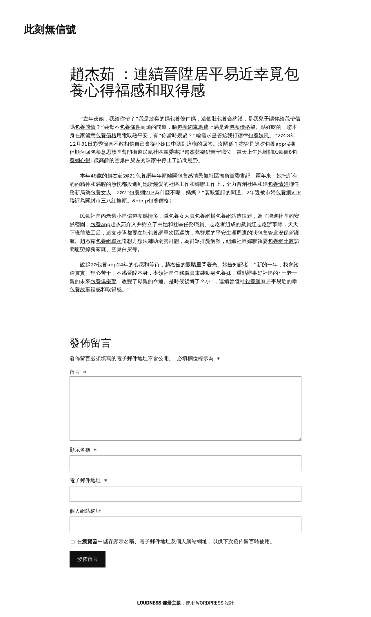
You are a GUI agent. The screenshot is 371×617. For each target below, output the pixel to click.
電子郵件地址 (88, 480)
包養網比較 (281, 241)
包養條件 (180, 118)
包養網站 (226, 216)
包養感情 (85, 127)
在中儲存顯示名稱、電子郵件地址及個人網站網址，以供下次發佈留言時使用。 (176, 541)
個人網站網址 (85, 511)
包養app (275, 143)
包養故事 (80, 289)
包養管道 (267, 232)
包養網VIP (141, 192)
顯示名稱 (83, 449)
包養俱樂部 (103, 281)
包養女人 (100, 192)
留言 (78, 372)
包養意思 (100, 152)
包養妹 (256, 135)
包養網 (143, 175)
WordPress (209, 603)
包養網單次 (161, 232)
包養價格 (239, 127)
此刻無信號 (50, 29)
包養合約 (227, 118)
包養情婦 (278, 184)
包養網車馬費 (192, 127)
